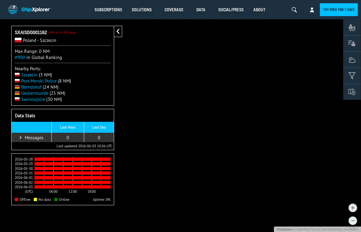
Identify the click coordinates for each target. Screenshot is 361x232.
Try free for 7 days (339, 9)
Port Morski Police (36, 81)
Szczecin (26, 75)
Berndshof (28, 87)
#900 (20, 57)
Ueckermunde (31, 93)
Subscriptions (108, 9)
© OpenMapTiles (304, 229)
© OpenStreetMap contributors (337, 229)
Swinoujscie (30, 99)
